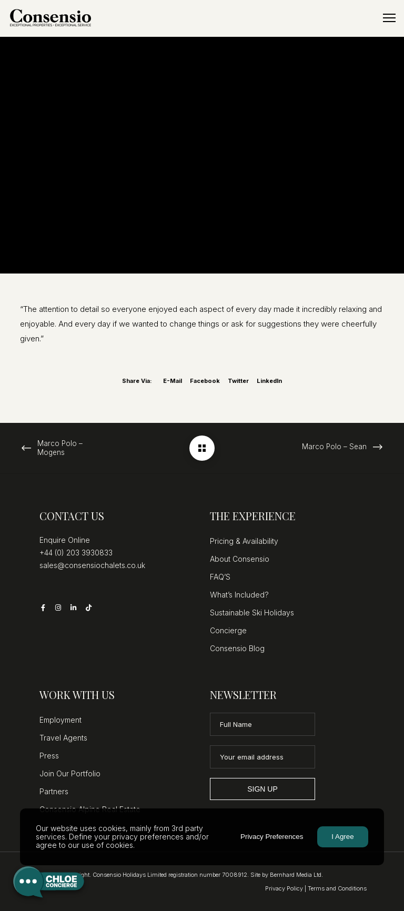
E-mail (172, 380)
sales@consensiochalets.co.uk (92, 565)
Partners (53, 791)
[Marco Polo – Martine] (202, 448)
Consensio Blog (237, 648)
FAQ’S (220, 576)
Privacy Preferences (271, 837)
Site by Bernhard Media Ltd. (286, 874)
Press (49, 755)
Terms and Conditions (337, 888)
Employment (60, 719)
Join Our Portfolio (69, 773)
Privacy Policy (284, 888)
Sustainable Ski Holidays (252, 612)
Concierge (228, 630)
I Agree (342, 837)
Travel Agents (63, 737)
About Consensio (239, 558)
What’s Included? (239, 594)
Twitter (238, 380)
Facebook (205, 380)
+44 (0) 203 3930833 (76, 552)
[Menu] (384, 18)
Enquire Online (64, 539)
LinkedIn (269, 380)
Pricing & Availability (244, 541)
